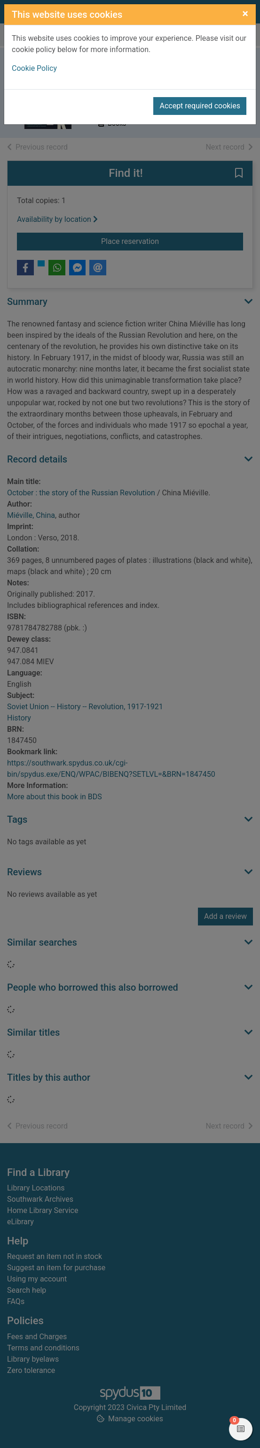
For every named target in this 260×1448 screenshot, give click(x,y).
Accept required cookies (199, 105)
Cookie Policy (34, 68)
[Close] (245, 13)
